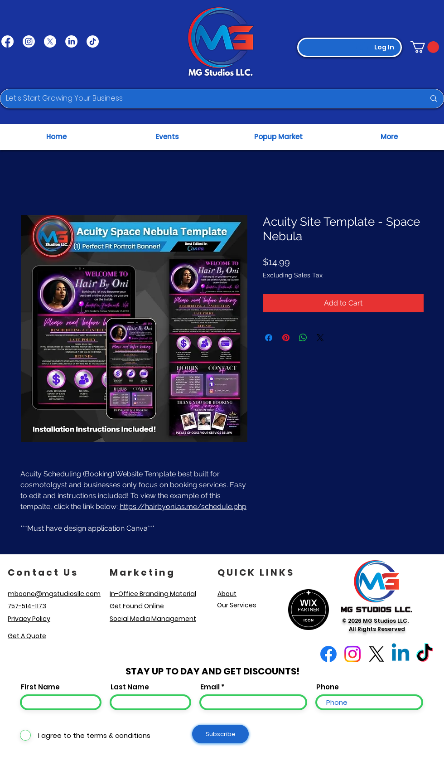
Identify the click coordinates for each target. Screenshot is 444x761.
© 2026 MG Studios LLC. (376, 621)
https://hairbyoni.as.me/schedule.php (183, 506)
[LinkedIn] (71, 41)
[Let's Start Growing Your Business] (208, 98)
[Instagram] (29, 41)
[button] (424, 47)
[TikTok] (93, 41)
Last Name (130, 686)
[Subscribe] (220, 734)
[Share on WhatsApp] (303, 337)
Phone (327, 686)
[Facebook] (7, 41)
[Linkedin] (400, 654)
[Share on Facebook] (268, 337)
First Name (40, 686)
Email (210, 686)
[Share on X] (320, 337)
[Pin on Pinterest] (285, 337)
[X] (50, 41)
